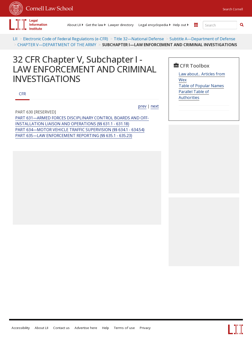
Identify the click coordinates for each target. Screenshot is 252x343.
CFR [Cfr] (22, 93)
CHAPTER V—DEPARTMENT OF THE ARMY (56, 44)
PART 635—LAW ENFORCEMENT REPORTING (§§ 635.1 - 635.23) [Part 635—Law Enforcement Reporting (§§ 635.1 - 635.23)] (73, 135)
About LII (74, 25)
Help (105, 328)
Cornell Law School (48, 7)
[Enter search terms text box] (220, 25)
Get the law (94, 25)
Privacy (145, 328)
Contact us (61, 328)
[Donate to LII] (196, 25)
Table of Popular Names (201, 85)
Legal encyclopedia (153, 25)
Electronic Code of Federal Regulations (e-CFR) (65, 38)
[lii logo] (28, 24)
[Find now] (241, 25)
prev (142, 106)
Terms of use (124, 328)
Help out (179, 25)
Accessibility (21, 328)
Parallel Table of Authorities (194, 94)
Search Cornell (233, 9)
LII (15, 38)
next (155, 106)
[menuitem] (74, 24)
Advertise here (86, 328)
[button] (241, 25)
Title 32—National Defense (139, 38)
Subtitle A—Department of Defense (202, 38)
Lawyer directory (121, 25)
